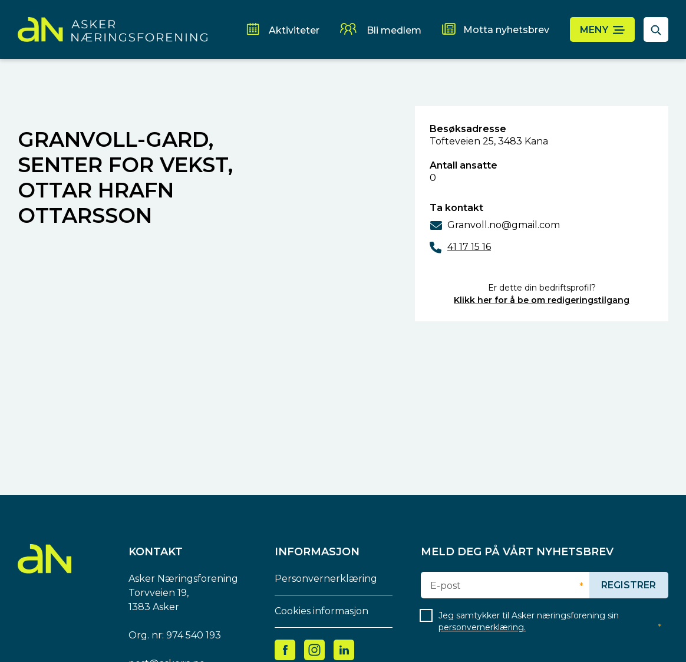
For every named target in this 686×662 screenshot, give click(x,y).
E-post (445, 586)
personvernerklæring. (482, 627)
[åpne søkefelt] (656, 29)
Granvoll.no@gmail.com (503, 224)
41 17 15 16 (469, 246)
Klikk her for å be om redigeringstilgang (541, 300)
